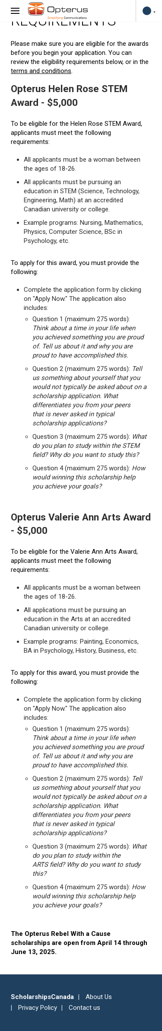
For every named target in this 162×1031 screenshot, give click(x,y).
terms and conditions (41, 71)
